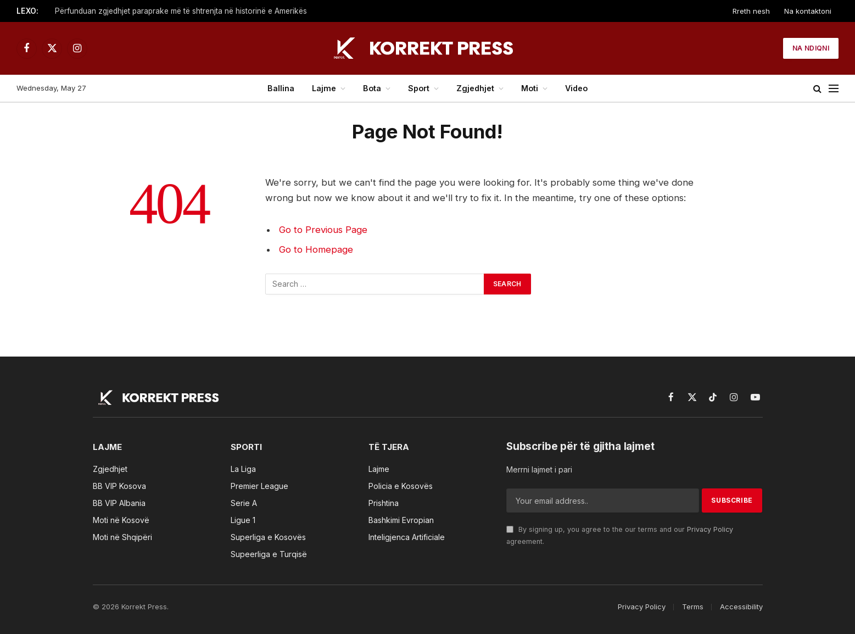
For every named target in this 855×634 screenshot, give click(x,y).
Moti (529, 88)
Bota (372, 88)
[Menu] (834, 88)
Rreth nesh (751, 11)
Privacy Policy (710, 529)
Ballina (280, 88)
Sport (418, 88)
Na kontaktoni (807, 11)
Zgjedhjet (475, 88)
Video (576, 88)
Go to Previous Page (323, 229)
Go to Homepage (316, 249)
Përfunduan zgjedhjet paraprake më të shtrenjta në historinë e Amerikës (181, 11)
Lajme (324, 88)
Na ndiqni (810, 48)
